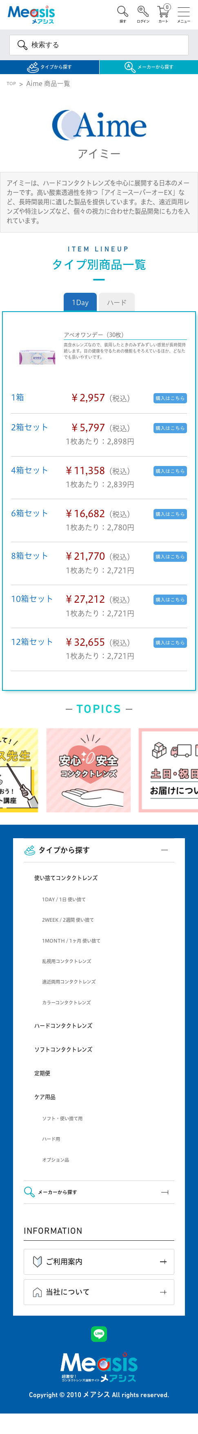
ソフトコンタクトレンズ (79, 1060)
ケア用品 (50, 1107)
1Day (80, 313)
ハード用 (56, 1149)
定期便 (46, 1084)
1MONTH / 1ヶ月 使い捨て (87, 951)
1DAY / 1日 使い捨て (76, 910)
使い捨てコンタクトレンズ (83, 888)
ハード (117, 313)
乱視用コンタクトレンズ (80, 972)
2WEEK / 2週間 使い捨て (82, 930)
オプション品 (63, 1170)
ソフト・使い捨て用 (73, 1129)
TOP (13, 94)
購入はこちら (163, 409)
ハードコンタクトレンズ (79, 1036)
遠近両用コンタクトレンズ (83, 992)
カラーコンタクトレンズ (80, 1013)
